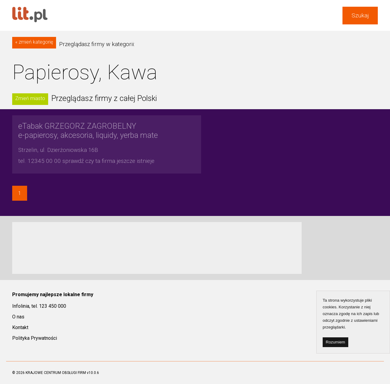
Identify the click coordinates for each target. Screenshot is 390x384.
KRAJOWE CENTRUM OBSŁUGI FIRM (56, 373)
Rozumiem (335, 342)
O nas (18, 317)
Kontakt (20, 327)
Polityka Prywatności (34, 338)
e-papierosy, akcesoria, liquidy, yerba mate (88, 130)
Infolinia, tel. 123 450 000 (39, 306)
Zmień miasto (30, 98)
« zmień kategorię (34, 42)
